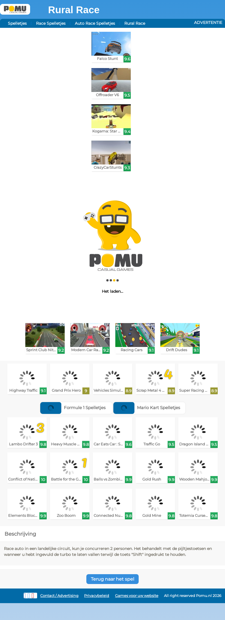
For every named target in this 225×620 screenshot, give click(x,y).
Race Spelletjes (51, 23)
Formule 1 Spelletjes (72, 407)
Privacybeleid (96, 596)
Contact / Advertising (59, 596)
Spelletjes (17, 23)
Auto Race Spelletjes (95, 23)
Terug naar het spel (112, 579)
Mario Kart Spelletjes (146, 407)
